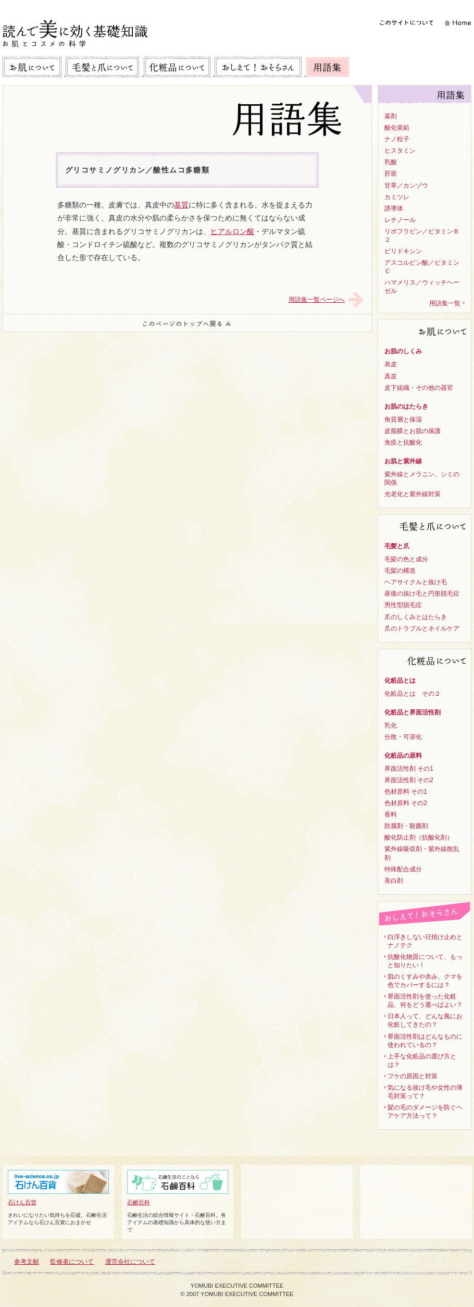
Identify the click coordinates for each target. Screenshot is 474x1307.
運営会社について (130, 1261)
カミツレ (396, 197)
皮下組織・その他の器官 (418, 387)
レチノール (400, 220)
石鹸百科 (177, 1187)
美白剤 (393, 880)
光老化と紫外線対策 (412, 494)
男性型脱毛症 (403, 605)
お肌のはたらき (406, 406)
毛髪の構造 (400, 570)
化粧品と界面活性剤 (412, 712)
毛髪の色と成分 (406, 559)
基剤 (390, 116)
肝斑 (390, 173)
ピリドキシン (403, 251)
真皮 (390, 376)
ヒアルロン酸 (232, 231)
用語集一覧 (444, 303)
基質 (181, 205)
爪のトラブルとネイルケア (421, 628)
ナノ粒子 (396, 139)
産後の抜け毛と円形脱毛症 (421, 593)
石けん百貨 (58, 1187)
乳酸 (390, 162)
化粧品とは (400, 680)
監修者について (72, 1261)
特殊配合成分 (403, 869)
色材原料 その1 (405, 791)
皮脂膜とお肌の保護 (412, 431)
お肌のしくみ (403, 351)
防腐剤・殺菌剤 (406, 826)
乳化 (390, 725)
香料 (390, 814)
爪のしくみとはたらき (415, 617)
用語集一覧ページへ (317, 299)
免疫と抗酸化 (403, 442)
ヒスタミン (400, 150)
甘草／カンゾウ (406, 185)
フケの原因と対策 (413, 1076)
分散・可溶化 (403, 737)
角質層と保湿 (403, 419)
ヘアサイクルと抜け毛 (415, 582)
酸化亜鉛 (396, 127)
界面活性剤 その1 (408, 768)
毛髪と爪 (396, 546)
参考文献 (26, 1261)
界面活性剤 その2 (408, 780)
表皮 (390, 364)
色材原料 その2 (405, 803)
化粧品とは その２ (412, 693)
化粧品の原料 (403, 755)
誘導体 (393, 208)
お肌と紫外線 (403, 461)
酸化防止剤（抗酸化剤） (418, 837)
